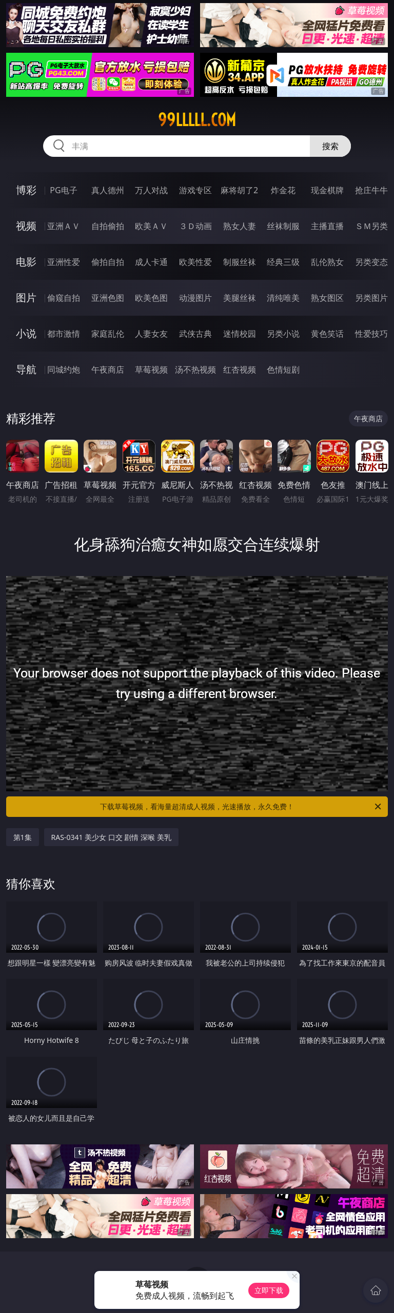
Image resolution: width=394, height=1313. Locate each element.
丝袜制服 (283, 226)
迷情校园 (239, 333)
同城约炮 (63, 369)
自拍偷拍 (107, 226)
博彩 (26, 190)
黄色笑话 (327, 333)
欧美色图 (151, 297)
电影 (26, 262)
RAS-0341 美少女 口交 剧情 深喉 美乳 (111, 837)
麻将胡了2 (239, 190)
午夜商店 (107, 369)
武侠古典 (195, 333)
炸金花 (283, 190)
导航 (26, 369)
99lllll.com (197, 120)
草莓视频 (151, 369)
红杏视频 (239, 369)
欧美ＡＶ (151, 226)
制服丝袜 (239, 262)
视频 (26, 226)
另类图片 (371, 297)
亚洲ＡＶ (63, 226)
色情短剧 (283, 369)
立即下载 (268, 1290)
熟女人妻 (239, 226)
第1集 (22, 837)
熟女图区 (327, 297)
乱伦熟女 (327, 262)
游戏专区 (195, 190)
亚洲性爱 (63, 262)
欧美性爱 (195, 262)
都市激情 (63, 333)
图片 (26, 297)
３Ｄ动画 (195, 226)
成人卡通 (151, 262)
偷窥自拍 (63, 297)
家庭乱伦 (107, 333)
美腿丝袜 (239, 297)
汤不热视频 (195, 369)
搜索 (330, 146)
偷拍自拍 (107, 262)
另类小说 (283, 333)
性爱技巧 (371, 333)
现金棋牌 (327, 190)
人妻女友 (151, 333)
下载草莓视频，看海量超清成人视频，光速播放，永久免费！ (241, 807)
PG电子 (63, 190)
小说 (26, 333)
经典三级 (283, 262)
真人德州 (107, 190)
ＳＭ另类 (371, 226)
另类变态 (371, 262)
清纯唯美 (283, 297)
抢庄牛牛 (371, 190)
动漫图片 (195, 297)
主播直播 (327, 226)
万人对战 (151, 190)
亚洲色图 (107, 297)
